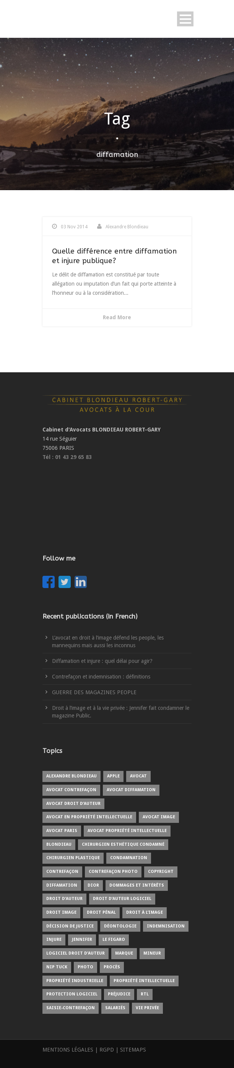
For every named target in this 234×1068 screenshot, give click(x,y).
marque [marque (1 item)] (124, 953)
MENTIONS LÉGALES (67, 1050)
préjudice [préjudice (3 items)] (119, 994)
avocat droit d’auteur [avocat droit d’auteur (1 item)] (73, 803)
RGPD (106, 1050)
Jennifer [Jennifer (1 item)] (82, 939)
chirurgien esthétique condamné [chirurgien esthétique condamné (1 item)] (123, 844)
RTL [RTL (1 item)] (145, 994)
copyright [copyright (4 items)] (161, 871)
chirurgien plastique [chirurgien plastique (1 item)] (73, 857)
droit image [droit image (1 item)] (61, 912)
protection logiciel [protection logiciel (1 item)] (72, 994)
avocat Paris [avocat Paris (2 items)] (61, 830)
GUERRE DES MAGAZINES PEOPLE (94, 692)
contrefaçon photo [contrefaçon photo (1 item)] (113, 871)
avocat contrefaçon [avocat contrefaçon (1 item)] (71, 789)
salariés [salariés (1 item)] (115, 1007)
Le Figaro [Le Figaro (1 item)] (113, 939)
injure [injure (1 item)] (54, 939)
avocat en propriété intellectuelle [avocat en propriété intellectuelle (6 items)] (89, 816)
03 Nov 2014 (74, 226)
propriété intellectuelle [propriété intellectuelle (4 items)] (144, 980)
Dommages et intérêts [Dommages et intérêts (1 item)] (136, 885)
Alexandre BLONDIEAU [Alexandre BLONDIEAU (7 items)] (71, 776)
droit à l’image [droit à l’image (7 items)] (144, 912)
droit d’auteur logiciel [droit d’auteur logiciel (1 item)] (122, 898)
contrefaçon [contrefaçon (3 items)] (62, 871)
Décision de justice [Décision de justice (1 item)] (70, 926)
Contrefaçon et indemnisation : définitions (101, 677)
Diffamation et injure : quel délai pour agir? (102, 661)
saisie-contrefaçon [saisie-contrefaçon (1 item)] (70, 1007)
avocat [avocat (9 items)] (138, 776)
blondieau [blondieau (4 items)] (59, 844)
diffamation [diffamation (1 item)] (61, 885)
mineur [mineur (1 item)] (152, 953)
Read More (117, 317)
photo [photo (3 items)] (85, 967)
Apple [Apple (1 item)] (113, 776)
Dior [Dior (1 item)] (93, 885)
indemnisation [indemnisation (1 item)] (166, 926)
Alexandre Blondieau (127, 226)
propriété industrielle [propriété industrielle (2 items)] (74, 980)
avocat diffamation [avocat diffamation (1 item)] (131, 789)
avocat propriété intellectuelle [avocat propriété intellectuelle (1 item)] (127, 830)
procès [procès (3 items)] (112, 967)
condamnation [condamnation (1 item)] (128, 857)
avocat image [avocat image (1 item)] (159, 816)
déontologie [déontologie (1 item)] (120, 926)
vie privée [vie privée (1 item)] (147, 1007)
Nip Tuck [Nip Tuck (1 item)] (56, 967)
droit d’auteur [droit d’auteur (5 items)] (64, 898)
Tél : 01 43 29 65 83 (67, 457)
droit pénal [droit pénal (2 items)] (101, 912)
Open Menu (185, 18)
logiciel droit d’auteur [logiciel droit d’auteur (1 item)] (75, 953)
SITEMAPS (133, 1050)
